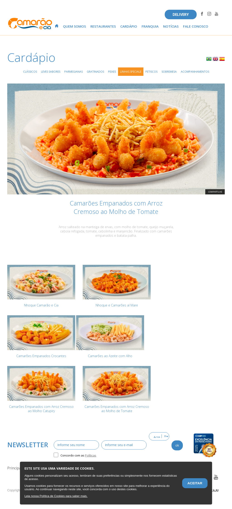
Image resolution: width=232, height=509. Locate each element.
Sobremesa (169, 72)
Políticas (90, 455)
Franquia (150, 26)
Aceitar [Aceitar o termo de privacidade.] (194, 483)
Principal (14, 468)
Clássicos (30, 72)
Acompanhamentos (195, 72)
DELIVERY (181, 14)
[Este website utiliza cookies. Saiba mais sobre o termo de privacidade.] (55, 496)
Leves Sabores (50, 72)
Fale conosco (195, 26)
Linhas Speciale (130, 72)
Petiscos (151, 72)
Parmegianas (73, 72)
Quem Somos (74, 26)
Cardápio (128, 26)
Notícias (171, 26)
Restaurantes (103, 26)
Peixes (112, 72)
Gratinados (95, 72)
